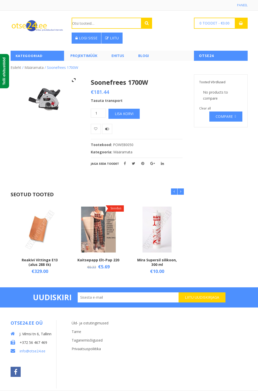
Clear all (205, 108)
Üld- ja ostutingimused (90, 323)
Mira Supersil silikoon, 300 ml (157, 262)
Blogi (143, 55)
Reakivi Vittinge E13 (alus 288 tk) (40, 262)
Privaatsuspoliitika (86, 348)
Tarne (76, 331)
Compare (224, 116)
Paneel (242, 5)
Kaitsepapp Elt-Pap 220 (98, 259)
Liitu (112, 38)
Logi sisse (86, 38)
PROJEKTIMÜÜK (83, 55)
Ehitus (117, 55)
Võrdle (107, 129)
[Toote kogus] (98, 113)
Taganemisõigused (87, 340)
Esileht (16, 67)
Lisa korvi (124, 113)
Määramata (34, 67)
